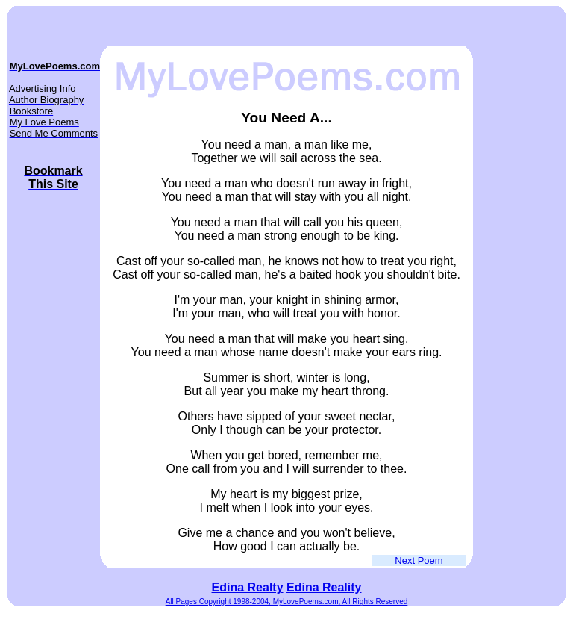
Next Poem (418, 560)
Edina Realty (248, 587)
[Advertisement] (518, 311)
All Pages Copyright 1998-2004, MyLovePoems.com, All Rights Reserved (287, 601)
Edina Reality (323, 587)
